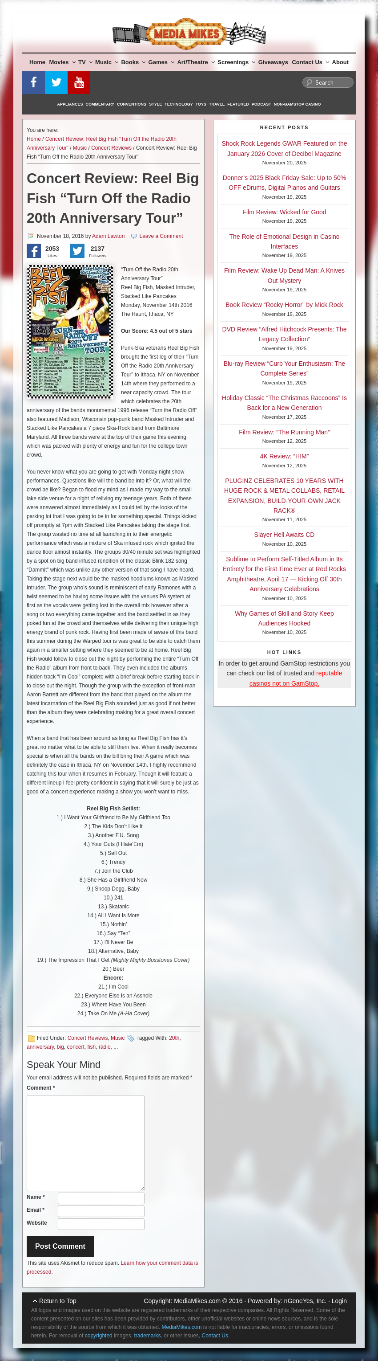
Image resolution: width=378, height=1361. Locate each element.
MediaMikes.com (197, 1300)
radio (105, 1047)
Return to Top (57, 1300)
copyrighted (99, 1335)
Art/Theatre (195, 62)
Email (35, 1210)
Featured (238, 104)
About (340, 62)
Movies (62, 62)
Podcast (261, 104)
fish (92, 1047)
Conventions (131, 104)
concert (75, 1047)
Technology (179, 104)
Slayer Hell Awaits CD (284, 534)
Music (106, 62)
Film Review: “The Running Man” (284, 432)
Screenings (236, 62)
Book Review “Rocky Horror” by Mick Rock (284, 304)
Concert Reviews (111, 148)
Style (155, 104)
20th (174, 1038)
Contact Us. (216, 1335)
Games (161, 62)
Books (133, 62)
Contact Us (310, 62)
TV (85, 62)
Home (37, 62)
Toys (201, 104)
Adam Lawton (108, 236)
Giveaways (273, 62)
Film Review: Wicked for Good (284, 212)
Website (37, 1223)
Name (36, 1197)
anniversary (40, 1047)
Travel (217, 104)
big (60, 1047)
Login (339, 1300)
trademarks (147, 1335)
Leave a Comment (161, 236)
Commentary (100, 104)
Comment (41, 1088)
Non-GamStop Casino (297, 104)
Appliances (70, 104)
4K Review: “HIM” (284, 456)
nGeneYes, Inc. (305, 1300)
